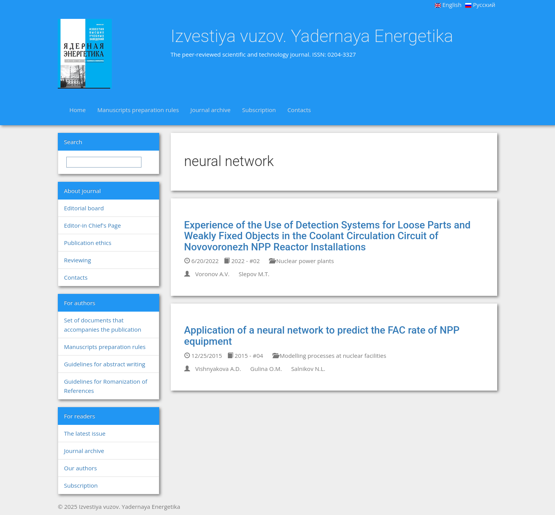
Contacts (299, 110)
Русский (480, 4)
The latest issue (85, 433)
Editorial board (84, 208)
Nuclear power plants (301, 261)
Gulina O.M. (266, 368)
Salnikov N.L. (308, 368)
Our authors (80, 468)
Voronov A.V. (212, 274)
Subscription (259, 110)
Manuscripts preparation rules (138, 110)
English (448, 4)
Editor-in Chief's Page (92, 225)
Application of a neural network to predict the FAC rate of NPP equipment (322, 335)
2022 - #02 (242, 261)
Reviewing (77, 260)
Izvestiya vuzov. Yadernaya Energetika (312, 36)
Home (77, 110)
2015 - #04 (245, 355)
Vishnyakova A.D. (218, 368)
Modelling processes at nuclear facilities (329, 355)
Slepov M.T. (254, 274)
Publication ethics (87, 243)
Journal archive (210, 110)
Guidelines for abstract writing (104, 364)
